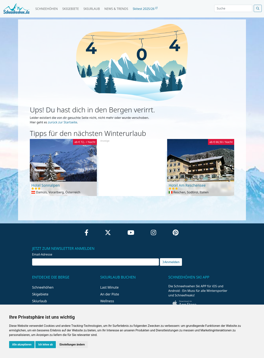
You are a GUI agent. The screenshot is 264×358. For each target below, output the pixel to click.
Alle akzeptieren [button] (22, 344)
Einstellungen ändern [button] (72, 344)
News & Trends (116, 9)
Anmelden (170, 262)
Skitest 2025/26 (145, 9)
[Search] (233, 8)
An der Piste (109, 294)
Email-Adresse (42, 254)
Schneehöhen (46, 9)
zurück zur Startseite (62, 122)
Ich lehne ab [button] (45, 344)
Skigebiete (70, 9)
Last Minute (109, 287)
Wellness (107, 301)
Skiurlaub (91, 9)
